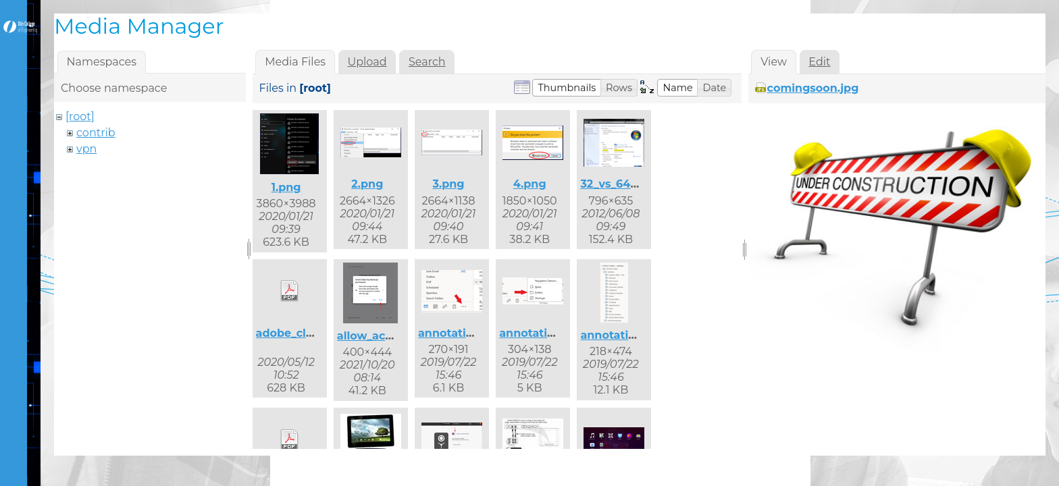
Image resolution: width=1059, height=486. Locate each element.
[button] (566, 88)
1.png (286, 187)
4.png (529, 184)
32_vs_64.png (618, 184)
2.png (367, 184)
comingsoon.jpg (813, 88)
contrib (95, 132)
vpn (86, 148)
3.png (448, 184)
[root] (80, 116)
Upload (367, 61)
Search (427, 61)
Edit (819, 61)
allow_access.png (386, 335)
